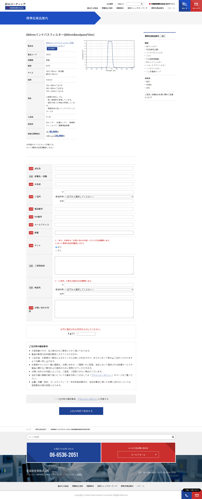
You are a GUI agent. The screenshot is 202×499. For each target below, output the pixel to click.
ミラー (149, 55)
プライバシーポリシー (101, 375)
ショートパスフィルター (156, 65)
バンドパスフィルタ (154, 52)
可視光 (149, 84)
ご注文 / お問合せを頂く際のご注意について (159, 96)
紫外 (148, 81)
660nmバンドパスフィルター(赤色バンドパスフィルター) (60, 44)
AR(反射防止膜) (152, 49)
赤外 (148, 88)
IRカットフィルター (154, 62)
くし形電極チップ (153, 71)
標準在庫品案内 (152, 36)
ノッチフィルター (153, 68)
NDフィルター (152, 46)
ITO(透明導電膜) (152, 59)
